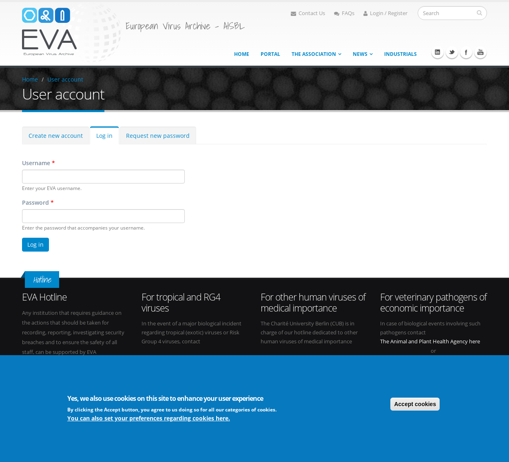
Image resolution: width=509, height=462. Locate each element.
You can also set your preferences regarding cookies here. (148, 418)
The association (314, 54)
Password (38, 202)
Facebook (466, 52)
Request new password (158, 135)
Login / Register (385, 13)
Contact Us (308, 13)
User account (65, 79)
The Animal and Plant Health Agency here (430, 341)
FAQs (344, 13)
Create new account (56, 135)
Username (38, 163)
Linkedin (438, 52)
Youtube (480, 52)
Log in (104, 135)
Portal (270, 54)
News (360, 54)
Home (241, 54)
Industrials (400, 54)
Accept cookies (415, 404)
